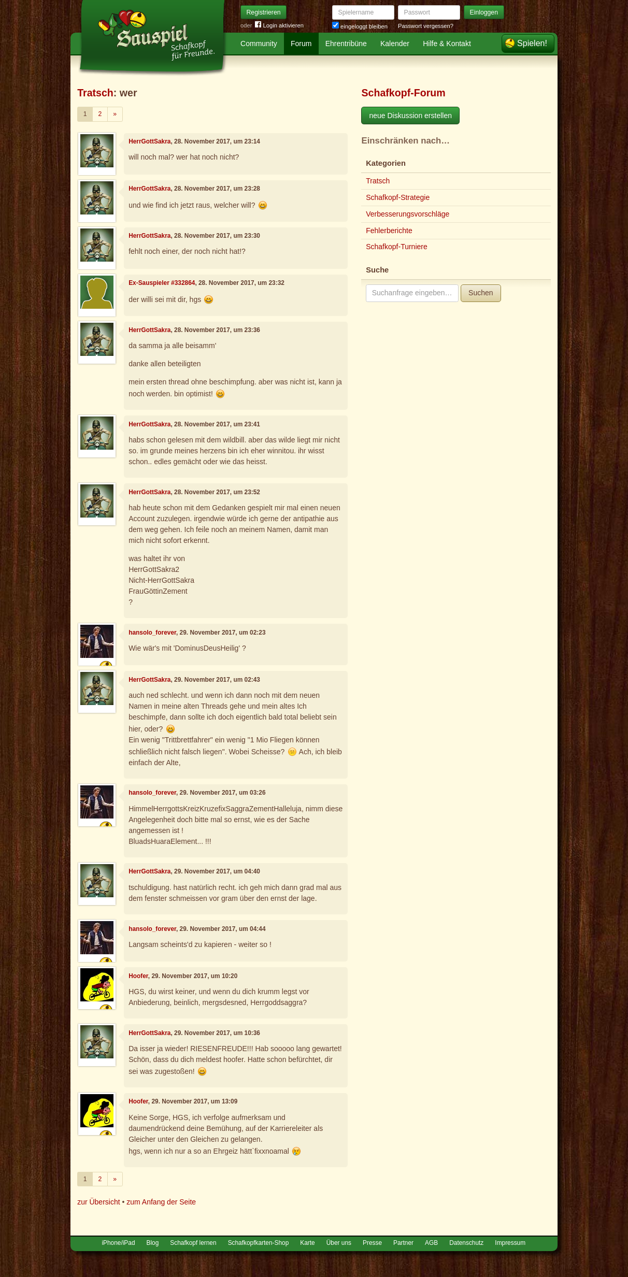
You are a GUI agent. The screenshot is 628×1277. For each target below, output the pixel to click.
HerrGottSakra (149, 141)
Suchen (480, 293)
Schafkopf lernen (193, 1242)
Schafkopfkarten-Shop (258, 1242)
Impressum (510, 1242)
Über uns (338, 1242)
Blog (153, 1242)
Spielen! (532, 43)
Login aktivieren (279, 25)
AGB (431, 1242)
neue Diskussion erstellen (410, 115)
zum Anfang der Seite (161, 1202)
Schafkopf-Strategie (398, 197)
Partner (403, 1242)
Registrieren (264, 12)
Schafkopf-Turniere (396, 246)
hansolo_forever (152, 632)
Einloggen (484, 12)
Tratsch (95, 92)
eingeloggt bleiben (360, 26)
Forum (301, 43)
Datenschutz (466, 1242)
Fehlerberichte (389, 230)
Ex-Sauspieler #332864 (162, 282)
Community (258, 43)
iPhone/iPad (118, 1242)
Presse (372, 1242)
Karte (307, 1242)
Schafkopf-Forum (403, 92)
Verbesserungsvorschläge (407, 214)
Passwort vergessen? (425, 26)
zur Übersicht (98, 1202)
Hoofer (138, 976)
